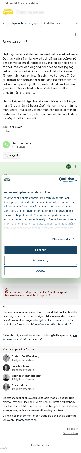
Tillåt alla (40, 249)
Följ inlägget (11, 155)
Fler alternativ (61, 239)
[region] (40, 95)
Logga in (72, 429)
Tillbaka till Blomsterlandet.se (20, 3)
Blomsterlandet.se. (26, 420)
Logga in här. (44, 295)
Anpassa (40, 260)
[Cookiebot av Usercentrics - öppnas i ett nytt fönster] (61, 179)
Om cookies (70, 433)
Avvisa (40, 270)
